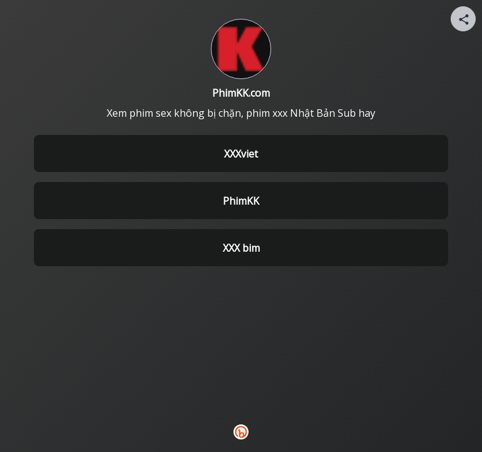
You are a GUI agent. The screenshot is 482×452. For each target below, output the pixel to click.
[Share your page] (463, 18)
